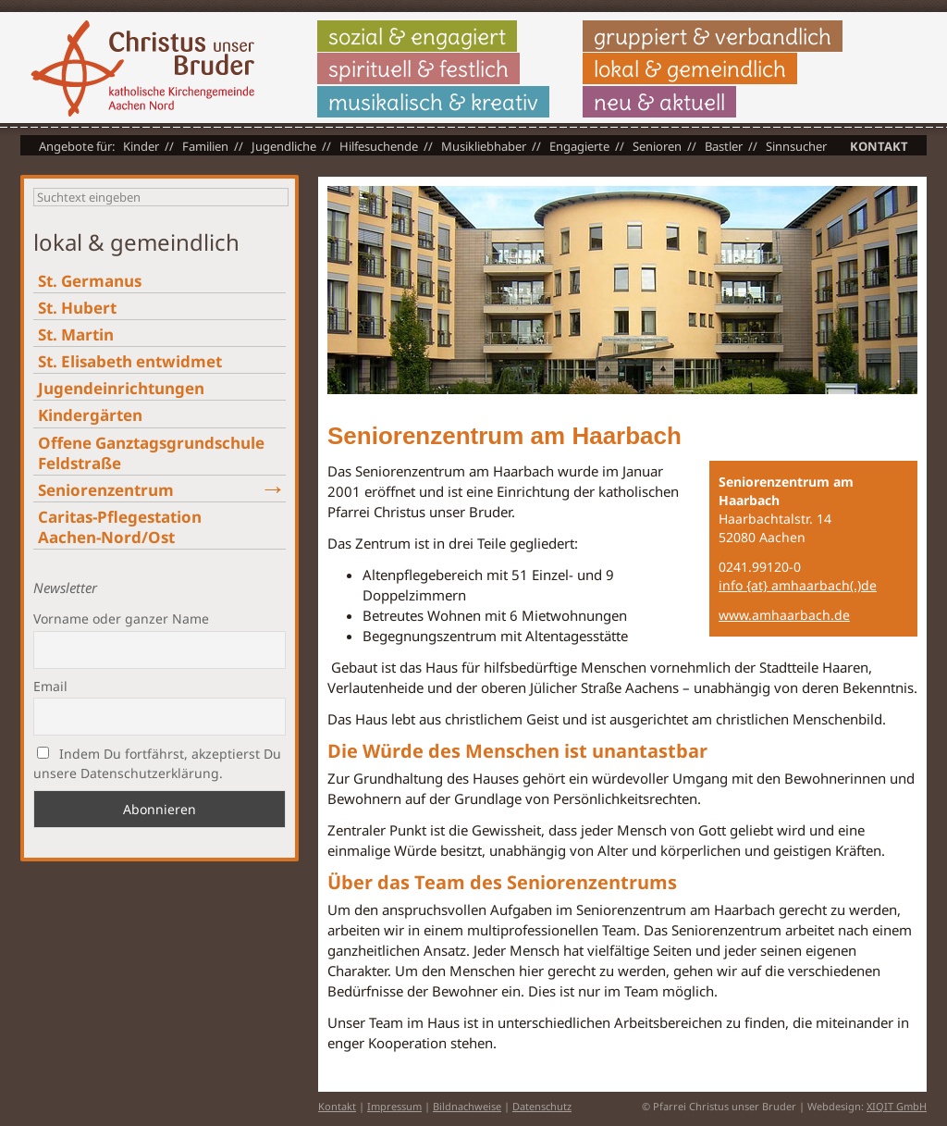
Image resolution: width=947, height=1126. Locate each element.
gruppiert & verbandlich (712, 36)
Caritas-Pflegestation (120, 527)
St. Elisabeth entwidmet (130, 361)
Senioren (657, 146)
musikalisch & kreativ (433, 102)
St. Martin (76, 334)
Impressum (394, 1106)
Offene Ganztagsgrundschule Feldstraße (151, 453)
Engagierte (579, 146)
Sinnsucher (796, 146)
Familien (205, 146)
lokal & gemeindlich (690, 68)
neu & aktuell (659, 102)
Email (50, 686)
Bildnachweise (467, 1106)
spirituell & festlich (418, 68)
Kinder (141, 146)
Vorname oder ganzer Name (121, 618)
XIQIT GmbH (897, 1106)
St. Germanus (89, 280)
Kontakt (879, 146)
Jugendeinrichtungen (121, 388)
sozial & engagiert (417, 36)
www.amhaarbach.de (784, 615)
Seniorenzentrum (106, 490)
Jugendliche (284, 146)
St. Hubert (77, 307)
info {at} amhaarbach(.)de (798, 585)
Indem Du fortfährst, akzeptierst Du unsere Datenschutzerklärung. (157, 763)
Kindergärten (90, 415)
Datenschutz (542, 1106)
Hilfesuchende (378, 146)
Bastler (724, 146)
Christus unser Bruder (142, 68)
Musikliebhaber (483, 146)
